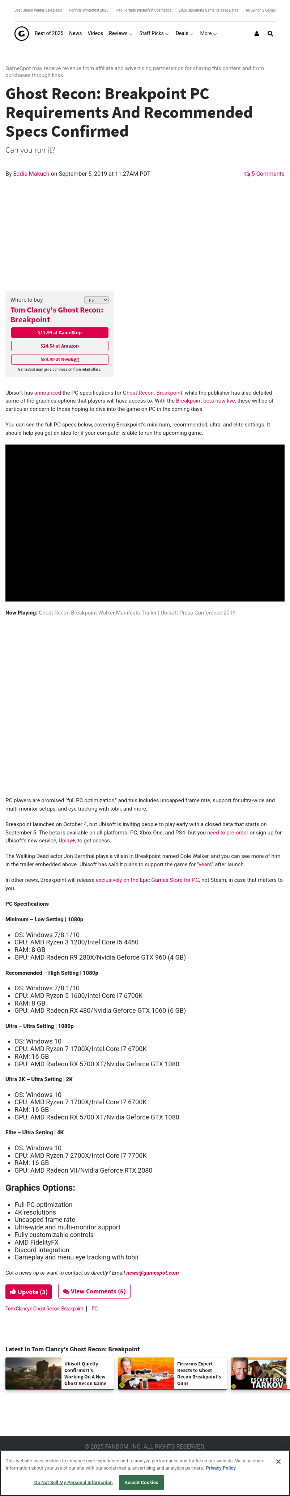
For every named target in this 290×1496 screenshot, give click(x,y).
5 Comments (264, 173)
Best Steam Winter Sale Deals (38, 10)
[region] (145, 1473)
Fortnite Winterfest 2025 (88, 10)
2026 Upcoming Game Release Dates (208, 10)
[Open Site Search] (270, 34)
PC (94, 1309)
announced (47, 393)
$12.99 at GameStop (60, 332)
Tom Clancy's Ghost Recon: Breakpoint (56, 314)
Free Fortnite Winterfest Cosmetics (143, 10)
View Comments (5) (96, 1291)
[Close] (278, 1462)
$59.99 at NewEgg (59, 359)
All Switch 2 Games (261, 10)
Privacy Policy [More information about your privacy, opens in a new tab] (220, 1468)
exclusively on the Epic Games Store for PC (146, 880)
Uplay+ (67, 840)
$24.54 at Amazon (59, 346)
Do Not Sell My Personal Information (73, 1482)
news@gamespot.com (152, 1273)
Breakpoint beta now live (205, 401)
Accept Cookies (141, 1482)
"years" (206, 864)
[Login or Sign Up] (257, 34)
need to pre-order (227, 832)
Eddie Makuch (32, 173)
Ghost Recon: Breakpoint (151, 393)
